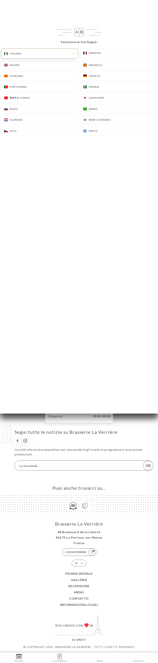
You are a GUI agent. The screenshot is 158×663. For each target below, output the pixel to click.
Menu (79, 592)
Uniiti (81, 639)
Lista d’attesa (59, 657)
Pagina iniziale (79, 573)
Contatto (79, 598)
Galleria (79, 580)
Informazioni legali (79, 604)
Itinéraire (138, 657)
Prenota (19, 657)
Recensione (79, 586)
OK (148, 465)
